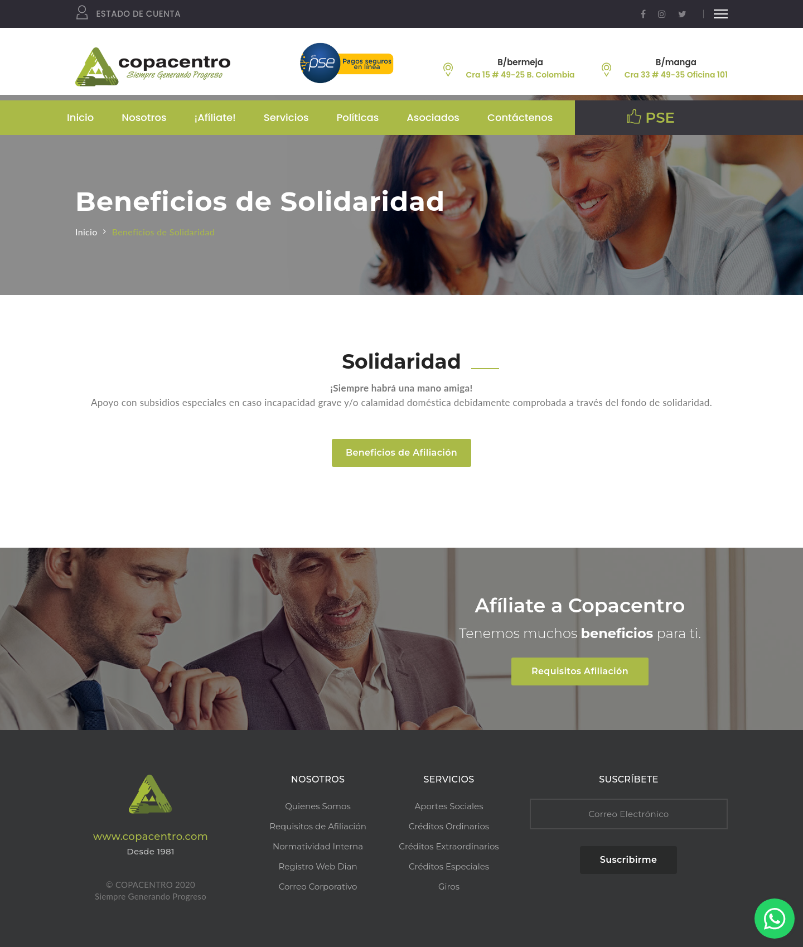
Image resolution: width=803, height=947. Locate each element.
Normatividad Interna (318, 846)
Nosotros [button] (144, 117)
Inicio (80, 117)
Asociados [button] (433, 117)
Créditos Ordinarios (449, 826)
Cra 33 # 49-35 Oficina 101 (676, 74)
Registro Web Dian (317, 866)
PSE (651, 118)
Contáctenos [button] (520, 117)
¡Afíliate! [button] (215, 117)
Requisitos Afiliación (579, 671)
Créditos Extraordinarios (449, 846)
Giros (448, 886)
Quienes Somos (317, 806)
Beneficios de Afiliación (401, 452)
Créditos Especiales (449, 866)
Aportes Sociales (449, 806)
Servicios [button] (286, 117)
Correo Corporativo (318, 886)
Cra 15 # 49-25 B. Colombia (520, 74)
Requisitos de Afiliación (317, 826)
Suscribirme (628, 859)
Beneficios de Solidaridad (163, 231)
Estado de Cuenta (128, 14)
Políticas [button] (358, 117)
